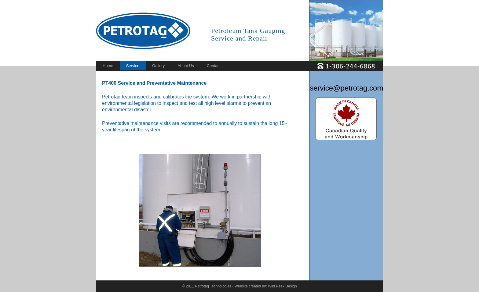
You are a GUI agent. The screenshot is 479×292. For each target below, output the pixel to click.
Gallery (158, 65)
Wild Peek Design (282, 286)
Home (108, 65)
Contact (214, 65)
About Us (185, 65)
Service (132, 65)
